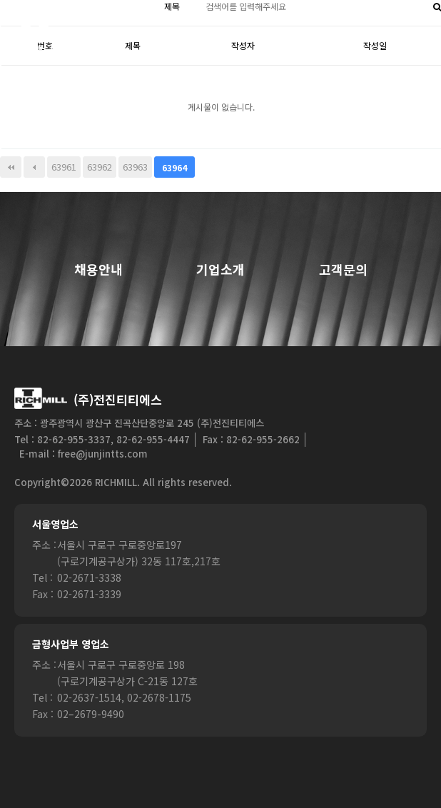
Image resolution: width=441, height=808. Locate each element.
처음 (10, 167)
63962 (99, 166)
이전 (34, 167)
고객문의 (343, 269)
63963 (135, 166)
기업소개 (220, 269)
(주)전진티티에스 (118, 399)
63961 (63, 166)
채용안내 (98, 269)
